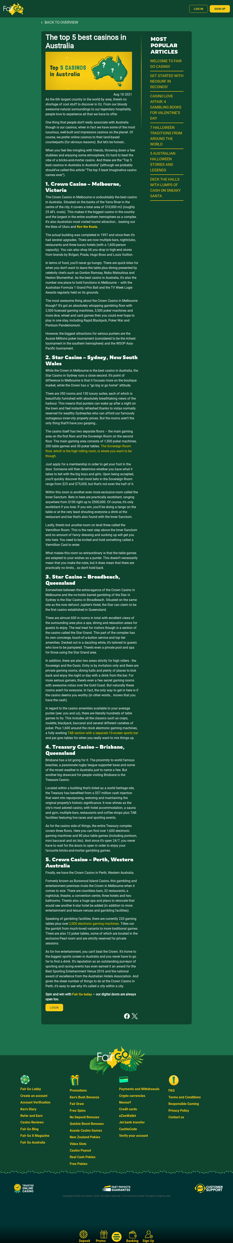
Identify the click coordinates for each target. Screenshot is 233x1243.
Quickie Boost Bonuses (87, 1124)
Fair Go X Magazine (34, 1136)
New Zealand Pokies (85, 1137)
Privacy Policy (178, 1111)
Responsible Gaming (183, 1104)
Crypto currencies (132, 1096)
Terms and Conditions (184, 1097)
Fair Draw (77, 1104)
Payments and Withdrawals (139, 1089)
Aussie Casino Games (86, 1130)
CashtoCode (128, 1129)
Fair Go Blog (29, 1129)
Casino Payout (80, 1150)
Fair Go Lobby (30, 1089)
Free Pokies (78, 1164)
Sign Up (219, 8)
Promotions (78, 1090)
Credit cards (128, 1109)
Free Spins (78, 1111)
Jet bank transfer (132, 1122)
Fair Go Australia (32, 1142)
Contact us (176, 1117)
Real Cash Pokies (82, 1157)
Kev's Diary (28, 1109)
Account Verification (35, 1102)
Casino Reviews (32, 1122)
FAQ (171, 1090)
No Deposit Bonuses (84, 1117)
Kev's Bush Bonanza (84, 1097)
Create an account (33, 1096)
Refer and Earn (31, 1116)
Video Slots (78, 1144)
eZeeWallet (127, 1116)
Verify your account (133, 1136)
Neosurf (125, 1102)
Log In (198, 8)
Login (54, 1007)
